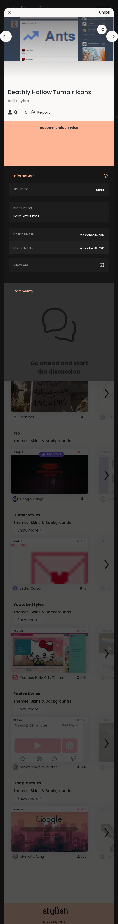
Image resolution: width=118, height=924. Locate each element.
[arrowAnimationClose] (6, 36)
